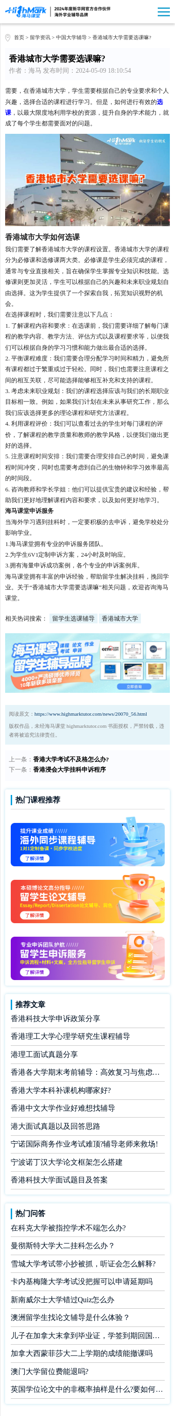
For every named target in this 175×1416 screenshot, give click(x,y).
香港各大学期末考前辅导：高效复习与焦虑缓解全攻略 (88, 1072)
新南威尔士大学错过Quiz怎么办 (63, 1300)
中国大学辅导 (71, 37)
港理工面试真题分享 (44, 1054)
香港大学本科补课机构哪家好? (61, 1090)
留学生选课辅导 (73, 618)
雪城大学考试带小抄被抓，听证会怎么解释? (83, 1264)
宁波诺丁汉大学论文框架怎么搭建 (67, 1162)
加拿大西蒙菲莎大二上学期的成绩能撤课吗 (82, 1353)
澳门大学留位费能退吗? (50, 1371)
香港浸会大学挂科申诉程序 (69, 769)
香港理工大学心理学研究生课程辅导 (70, 1036)
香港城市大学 (120, 618)
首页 (19, 37)
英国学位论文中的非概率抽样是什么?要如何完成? (88, 1389)
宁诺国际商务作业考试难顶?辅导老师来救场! (84, 1144)
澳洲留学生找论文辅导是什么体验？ (70, 1317)
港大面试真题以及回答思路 (55, 1126)
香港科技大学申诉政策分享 (55, 1018)
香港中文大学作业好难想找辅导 (63, 1108)
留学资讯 (40, 37)
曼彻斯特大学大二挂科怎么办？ (63, 1246)
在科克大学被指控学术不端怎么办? (68, 1228)
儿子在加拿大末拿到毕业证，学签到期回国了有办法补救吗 (88, 1336)
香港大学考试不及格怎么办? (71, 759)
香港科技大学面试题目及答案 (59, 1180)
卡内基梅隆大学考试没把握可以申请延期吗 (82, 1281)
